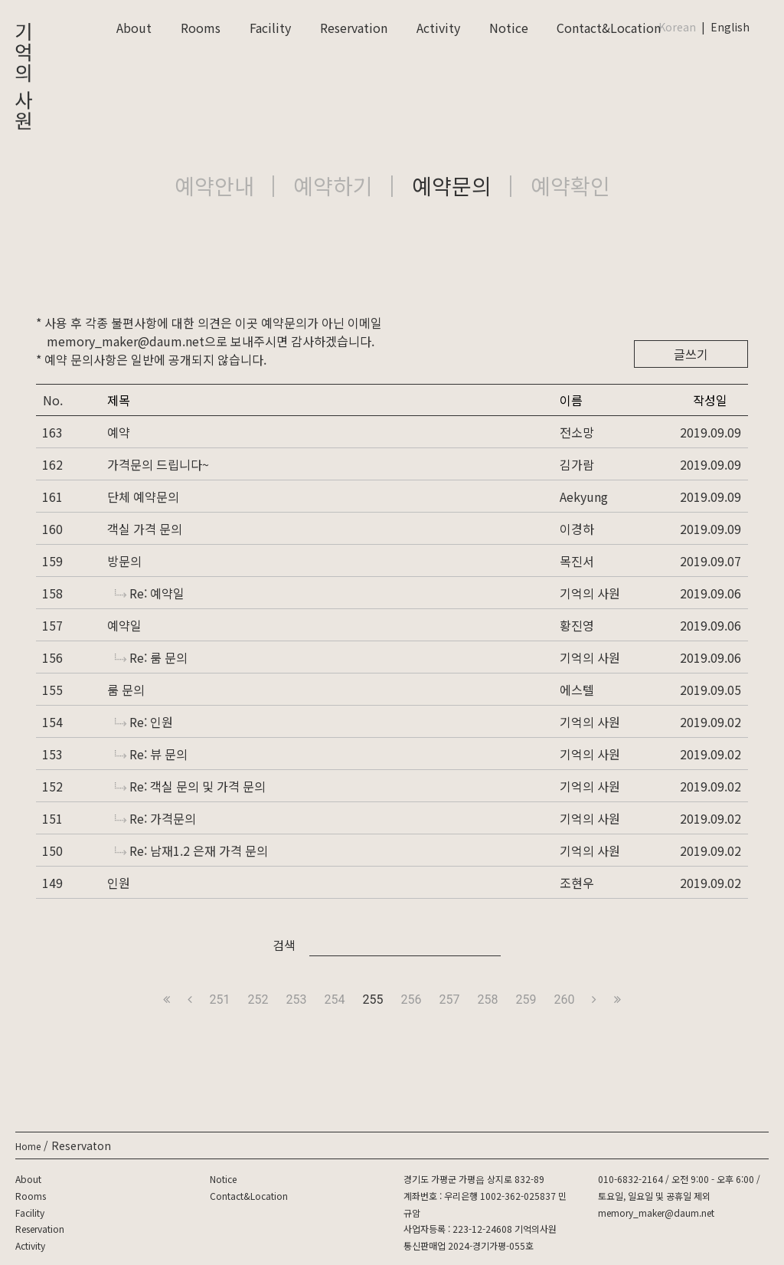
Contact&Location (609, 27)
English (730, 26)
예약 (118, 432)
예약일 (124, 625)
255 (373, 999)
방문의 (124, 560)
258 (487, 999)
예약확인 (570, 185)
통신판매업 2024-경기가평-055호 (468, 1245)
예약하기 (333, 185)
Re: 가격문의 (155, 818)
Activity (438, 27)
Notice (508, 27)
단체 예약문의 (143, 496)
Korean (677, 26)
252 (258, 999)
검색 (284, 945)
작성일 (710, 400)
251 (220, 999)
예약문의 (452, 185)
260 (564, 999)
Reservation (353, 27)
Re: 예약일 (150, 593)
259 (525, 999)
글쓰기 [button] (691, 354)
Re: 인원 (144, 721)
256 (411, 999)
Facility (270, 27)
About (134, 27)
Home (28, 1145)
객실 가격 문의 (144, 528)
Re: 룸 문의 (151, 657)
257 (449, 999)
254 (335, 999)
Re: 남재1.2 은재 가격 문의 (191, 850)
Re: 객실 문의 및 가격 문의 (190, 786)
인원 (118, 882)
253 (296, 999)
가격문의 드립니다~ (158, 464)
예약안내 (214, 185)
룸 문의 (126, 689)
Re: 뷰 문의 (151, 754)
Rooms (200, 27)
